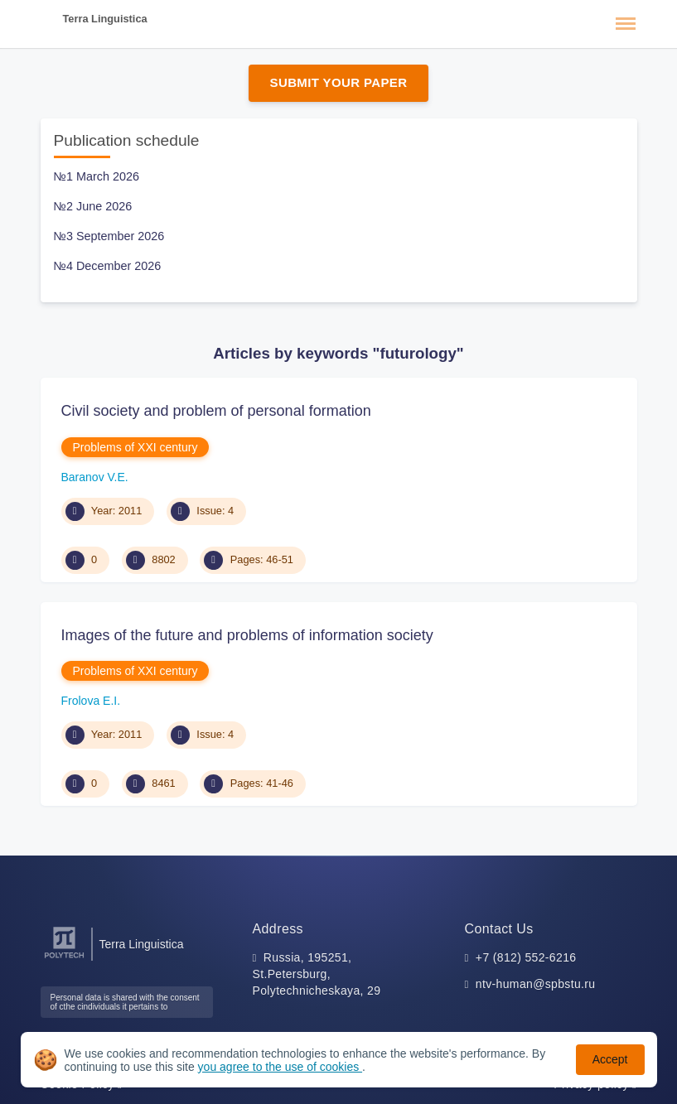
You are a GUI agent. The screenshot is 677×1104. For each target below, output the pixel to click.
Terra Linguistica (105, 18)
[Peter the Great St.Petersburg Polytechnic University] (64, 959)
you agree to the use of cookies (280, 1066)
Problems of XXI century (135, 447)
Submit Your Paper (339, 82)
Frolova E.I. (91, 700)
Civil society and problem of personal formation (216, 411)
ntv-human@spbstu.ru (536, 984)
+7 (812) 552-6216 (526, 957)
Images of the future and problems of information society (247, 635)
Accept (610, 1059)
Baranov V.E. (94, 477)
